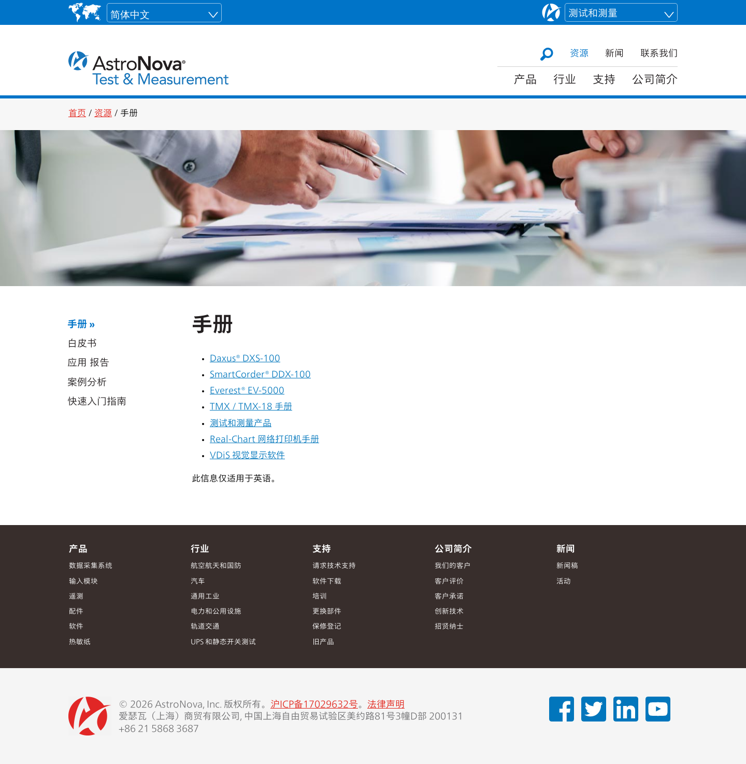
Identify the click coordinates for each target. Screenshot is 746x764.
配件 (76, 612)
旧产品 (323, 642)
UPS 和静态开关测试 (223, 642)
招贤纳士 (449, 627)
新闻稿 (567, 566)
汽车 (198, 581)
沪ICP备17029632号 (314, 705)
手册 (77, 325)
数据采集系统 (90, 566)
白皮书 (82, 344)
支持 (604, 80)
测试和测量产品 (240, 423)
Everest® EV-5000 (247, 391)
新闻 (614, 54)
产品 (525, 80)
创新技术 (449, 612)
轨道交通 (205, 627)
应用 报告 (88, 364)
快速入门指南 (96, 402)
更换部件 (326, 612)
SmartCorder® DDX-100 (260, 375)
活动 (563, 581)
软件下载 (326, 581)
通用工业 (205, 596)
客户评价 (449, 581)
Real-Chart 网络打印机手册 (264, 439)
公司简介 (655, 80)
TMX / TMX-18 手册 (251, 407)
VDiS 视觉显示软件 (247, 455)
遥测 (76, 596)
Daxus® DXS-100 (245, 359)
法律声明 (386, 705)
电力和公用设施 (216, 612)
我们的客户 (453, 566)
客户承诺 (449, 596)
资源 (579, 54)
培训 (319, 596)
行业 (564, 80)
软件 (76, 627)
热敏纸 (80, 642)
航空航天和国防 (216, 566)
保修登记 (326, 627)
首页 (77, 113)
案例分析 (87, 383)
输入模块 (83, 581)
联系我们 (659, 54)
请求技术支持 (334, 566)
